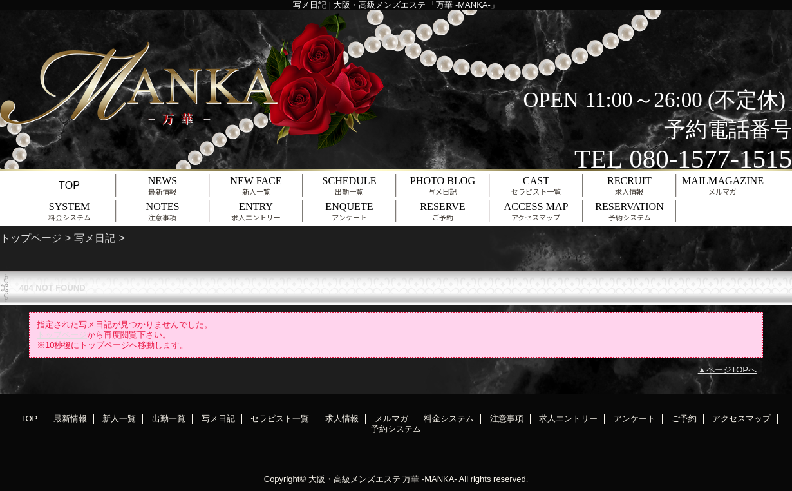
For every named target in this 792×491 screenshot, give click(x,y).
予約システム (396, 429)
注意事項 (506, 418)
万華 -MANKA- (429, 479)
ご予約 (684, 418)
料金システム (449, 418)
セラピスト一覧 (279, 418)
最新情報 (70, 418)
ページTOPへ (731, 369)
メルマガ (391, 418)
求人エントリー (568, 418)
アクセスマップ (741, 418)
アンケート (634, 418)
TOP (69, 185)
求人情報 (342, 418)
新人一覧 (119, 418)
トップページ (31, 238)
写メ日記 (94, 238)
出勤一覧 (168, 418)
